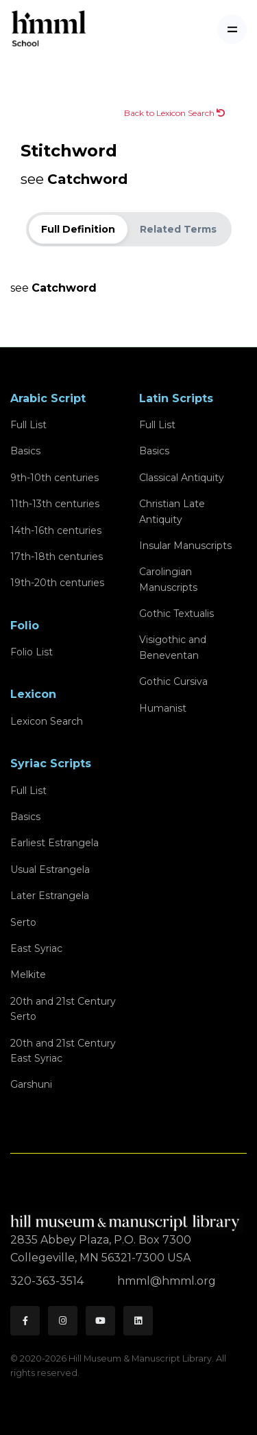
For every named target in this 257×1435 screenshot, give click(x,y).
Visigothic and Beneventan (172, 647)
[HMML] (126, 1217)
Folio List (31, 652)
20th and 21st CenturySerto (63, 1009)
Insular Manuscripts (185, 545)
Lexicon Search (46, 721)
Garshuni (31, 1084)
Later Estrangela (49, 895)
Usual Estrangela (50, 869)
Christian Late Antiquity (172, 511)
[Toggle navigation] (232, 29)
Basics (25, 451)
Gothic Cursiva (173, 681)
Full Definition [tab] (78, 229)
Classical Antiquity (181, 477)
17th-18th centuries (56, 556)
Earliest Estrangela (54, 843)
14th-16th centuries (55, 530)
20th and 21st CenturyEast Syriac (63, 1050)
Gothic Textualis (176, 613)
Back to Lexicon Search (174, 113)
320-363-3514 (48, 1280)
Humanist (162, 708)
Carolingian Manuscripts (168, 579)
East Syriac (36, 948)
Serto (23, 922)
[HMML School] (48, 29)
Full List (28, 425)
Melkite (28, 974)
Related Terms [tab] (178, 229)
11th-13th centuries (54, 504)
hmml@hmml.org (166, 1280)
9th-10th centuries (54, 477)
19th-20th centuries (57, 582)
